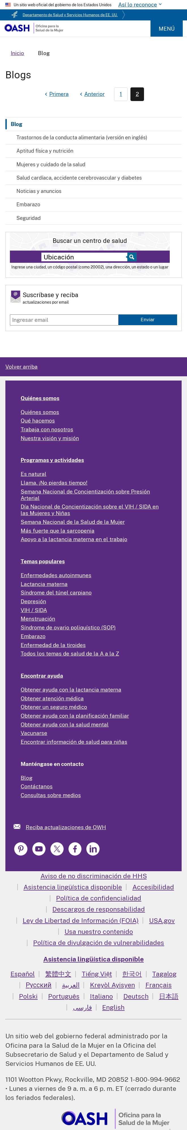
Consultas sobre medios (51, 795)
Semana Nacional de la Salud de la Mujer (73, 522)
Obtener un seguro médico (54, 707)
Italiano (101, 996)
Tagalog (164, 974)
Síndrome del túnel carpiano (56, 592)
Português (63, 996)
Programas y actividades (52, 460)
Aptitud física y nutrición (44, 151)
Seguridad (28, 218)
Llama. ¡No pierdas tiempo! (54, 483)
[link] (20, 826)
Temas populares (43, 561)
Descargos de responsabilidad (98, 909)
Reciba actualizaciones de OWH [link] (66, 827)
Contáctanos (37, 786)
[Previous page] (91, 94)
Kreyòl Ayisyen (112, 985)
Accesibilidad (153, 887)
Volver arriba (21, 367)
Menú (167, 29)
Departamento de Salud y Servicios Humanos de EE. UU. (70, 15)
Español (22, 974)
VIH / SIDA (34, 610)
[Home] (33, 31)
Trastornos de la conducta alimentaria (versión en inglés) (81, 137)
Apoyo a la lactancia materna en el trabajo (74, 539)
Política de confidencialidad (98, 898)
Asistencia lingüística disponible (72, 887)
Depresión (33, 601)
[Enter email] (64, 319)
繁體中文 (58, 974)
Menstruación (38, 619)
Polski (28, 996)
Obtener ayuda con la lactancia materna (71, 689)
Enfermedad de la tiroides (53, 645)
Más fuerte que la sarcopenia (57, 531)
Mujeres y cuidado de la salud (50, 164)
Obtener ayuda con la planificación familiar (75, 716)
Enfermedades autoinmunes (56, 575)
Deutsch (136, 996)
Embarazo (28, 204)
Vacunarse (34, 733)
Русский (38, 985)
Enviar (148, 319)
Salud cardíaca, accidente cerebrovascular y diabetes (79, 178)
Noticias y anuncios (38, 191)
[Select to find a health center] (131, 257)
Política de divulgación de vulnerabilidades (98, 942)
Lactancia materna (44, 584)
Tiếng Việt (97, 974)
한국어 (132, 974)
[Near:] (86, 257)
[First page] (56, 94)
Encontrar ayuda (42, 676)
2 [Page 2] (137, 94)
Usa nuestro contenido (99, 931)
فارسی (82, 1007)
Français (158, 985)
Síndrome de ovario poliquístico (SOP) (68, 627)
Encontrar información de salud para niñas (74, 742)
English (113, 1007)
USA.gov (162, 920)
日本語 (169, 996)
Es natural (33, 474)
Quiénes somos (40, 398)
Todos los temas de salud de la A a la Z (70, 653)
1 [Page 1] (121, 94)
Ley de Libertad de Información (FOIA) (81, 920)
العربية (70, 985)
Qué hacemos (38, 420)
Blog (16, 124)
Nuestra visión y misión (50, 438)
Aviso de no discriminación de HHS (93, 876)
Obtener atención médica (52, 698)
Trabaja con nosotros (47, 429)
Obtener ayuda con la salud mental (65, 724)
